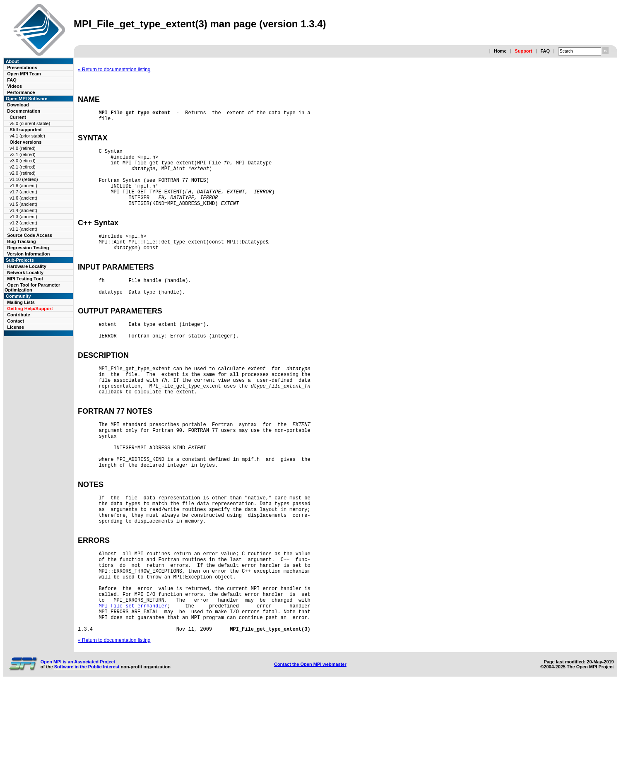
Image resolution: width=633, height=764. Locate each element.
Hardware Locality (26, 266)
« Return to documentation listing (114, 69)
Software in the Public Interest (87, 744)
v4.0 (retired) (22, 148)
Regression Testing (28, 247)
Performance (21, 92)
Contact (15, 320)
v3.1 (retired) (22, 154)
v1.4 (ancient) (23, 210)
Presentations (22, 67)
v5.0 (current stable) (30, 123)
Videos (14, 86)
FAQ (545, 50)
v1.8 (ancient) (23, 185)
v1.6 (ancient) (23, 197)
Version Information (28, 253)
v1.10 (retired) (24, 179)
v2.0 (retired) (22, 173)
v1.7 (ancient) (23, 191)
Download (18, 104)
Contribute (18, 314)
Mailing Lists (21, 302)
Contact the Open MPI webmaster (310, 742)
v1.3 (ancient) (23, 216)
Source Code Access (29, 235)
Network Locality (25, 272)
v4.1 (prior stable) (27, 135)
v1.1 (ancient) (23, 229)
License (15, 327)
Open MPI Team (24, 73)
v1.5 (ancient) (23, 204)
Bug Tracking (21, 241)
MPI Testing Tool (25, 278)
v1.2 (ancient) (23, 222)
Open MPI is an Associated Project (78, 739)
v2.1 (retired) (22, 166)
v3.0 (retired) (22, 160)
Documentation (23, 110)
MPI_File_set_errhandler (133, 678)
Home (500, 50)
